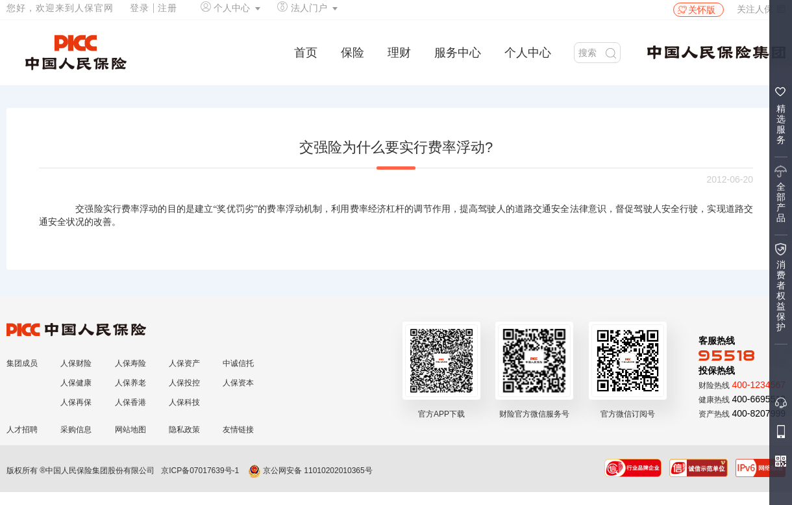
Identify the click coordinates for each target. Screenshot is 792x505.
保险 (352, 52)
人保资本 (238, 382)
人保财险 (76, 363)
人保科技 (184, 402)
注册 (167, 8)
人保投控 (184, 382)
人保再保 (76, 402)
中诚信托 (238, 363)
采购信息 (76, 429)
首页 (305, 52)
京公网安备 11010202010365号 (310, 470)
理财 (399, 52)
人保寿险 (130, 363)
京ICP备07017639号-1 (200, 470)
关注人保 (761, 9)
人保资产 (184, 363)
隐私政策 (184, 429)
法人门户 (309, 8)
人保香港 (130, 402)
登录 (139, 8)
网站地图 (130, 429)
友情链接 (238, 429)
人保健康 (76, 382)
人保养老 (130, 382)
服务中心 (457, 52)
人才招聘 (22, 429)
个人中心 (232, 8)
